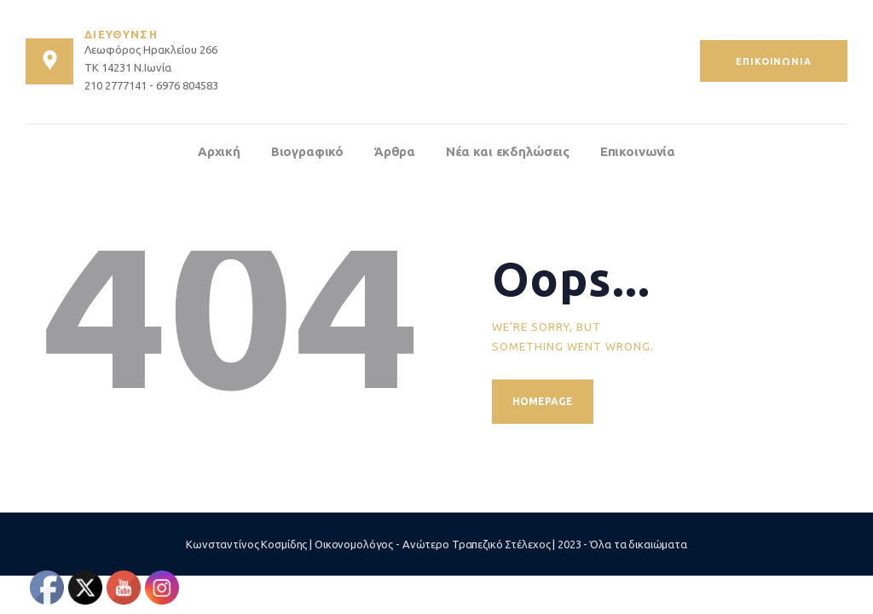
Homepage (542, 401)
